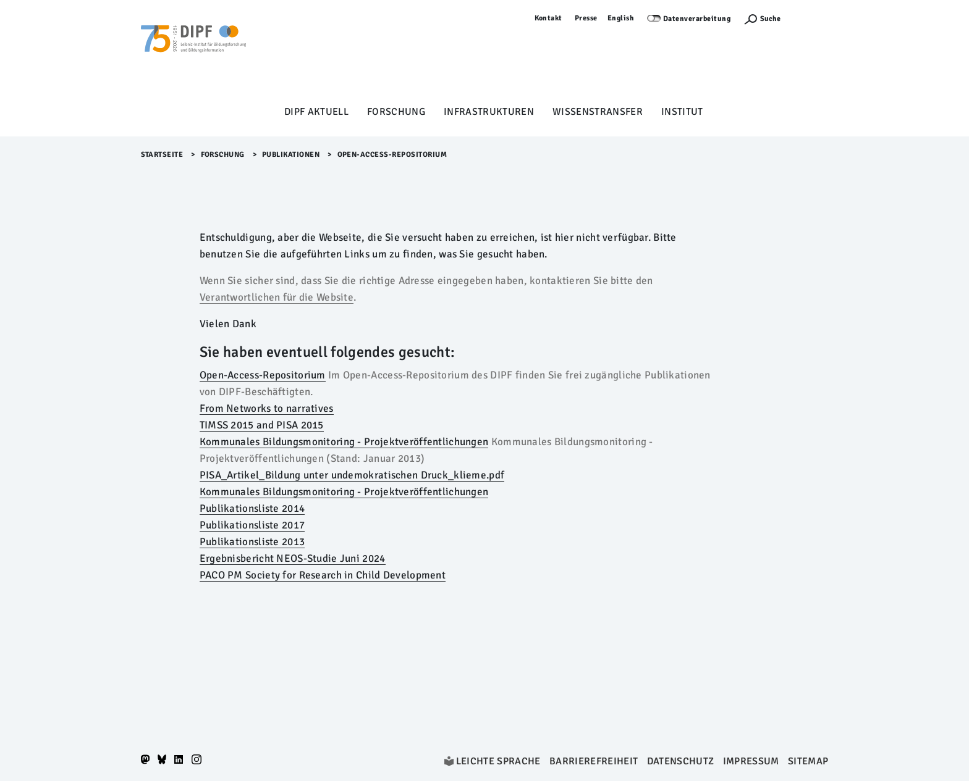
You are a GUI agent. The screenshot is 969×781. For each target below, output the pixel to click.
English (621, 18)
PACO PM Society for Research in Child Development (323, 575)
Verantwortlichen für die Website (276, 297)
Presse (586, 18)
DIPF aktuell (316, 112)
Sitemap (808, 761)
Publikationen (291, 154)
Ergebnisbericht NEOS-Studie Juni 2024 (293, 558)
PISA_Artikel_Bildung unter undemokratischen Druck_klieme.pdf (352, 475)
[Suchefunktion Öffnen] (762, 18)
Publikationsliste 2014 (252, 508)
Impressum (751, 761)
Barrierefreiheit (593, 761)
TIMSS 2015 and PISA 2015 (262, 425)
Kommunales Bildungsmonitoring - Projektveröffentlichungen (344, 441)
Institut (682, 112)
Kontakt (549, 18)
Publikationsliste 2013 (252, 541)
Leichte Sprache (498, 761)
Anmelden (811, 18)
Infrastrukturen (489, 112)
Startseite (162, 154)
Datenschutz (680, 761)
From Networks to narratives (267, 408)
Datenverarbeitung (697, 18)
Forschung (396, 112)
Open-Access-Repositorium (263, 375)
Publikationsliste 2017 (252, 525)
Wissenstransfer (597, 112)
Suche (770, 18)
